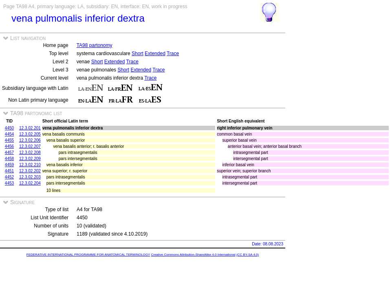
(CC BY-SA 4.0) (247, 254)
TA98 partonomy (94, 45)
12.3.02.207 (30, 146)
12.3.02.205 (30, 134)
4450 (9, 128)
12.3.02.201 (30, 128)
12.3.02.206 (30, 140)
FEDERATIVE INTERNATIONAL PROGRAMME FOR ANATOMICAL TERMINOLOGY (88, 254)
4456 (9, 146)
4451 (9, 171)
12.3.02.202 (30, 171)
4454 (9, 134)
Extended (155, 53)
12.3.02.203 (30, 177)
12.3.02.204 (30, 183)
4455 (9, 140)
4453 (9, 183)
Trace (173, 53)
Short (137, 53)
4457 (9, 152)
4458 (9, 158)
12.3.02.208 (30, 152)
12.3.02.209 (30, 158)
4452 (9, 177)
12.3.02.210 (30, 165)
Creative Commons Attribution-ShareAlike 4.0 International (193, 254)
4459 (9, 165)
